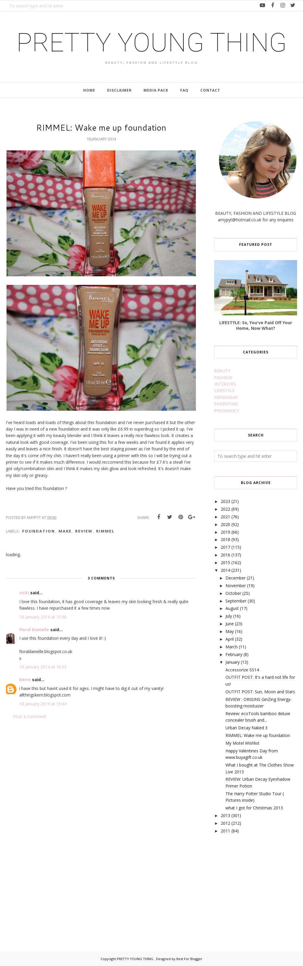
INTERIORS (225, 384)
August (232, 608)
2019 (225, 532)
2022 (225, 509)
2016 (225, 555)
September (235, 601)
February (233, 654)
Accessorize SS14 (242, 670)
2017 (225, 547)
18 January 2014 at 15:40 (43, 617)
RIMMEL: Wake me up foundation (257, 735)
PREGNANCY (226, 410)
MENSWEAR (226, 397)
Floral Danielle (34, 629)
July (228, 616)
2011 (225, 831)
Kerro (25, 679)
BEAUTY (222, 371)
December (235, 578)
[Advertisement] (258, 886)
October (233, 593)
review (84, 531)
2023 (225, 501)
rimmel (105, 531)
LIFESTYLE (224, 390)
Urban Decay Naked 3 (246, 727)
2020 (225, 524)
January (232, 662)
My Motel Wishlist (242, 743)
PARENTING (226, 404)
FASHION (223, 377)
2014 (225, 570)
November (235, 585)
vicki (24, 592)
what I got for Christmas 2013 (254, 808)
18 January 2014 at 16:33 (43, 667)
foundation (38, 531)
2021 (225, 516)
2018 (225, 539)
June (229, 623)
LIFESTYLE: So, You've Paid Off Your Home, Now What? (255, 325)
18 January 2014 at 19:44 (43, 704)
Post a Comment (29, 716)
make (65, 531)
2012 (225, 823)
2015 (225, 562)
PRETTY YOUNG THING (151, 42)
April (229, 639)
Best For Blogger (189, 959)
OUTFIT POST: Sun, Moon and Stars (260, 691)
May (229, 631)
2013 (225, 815)
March (231, 647)
